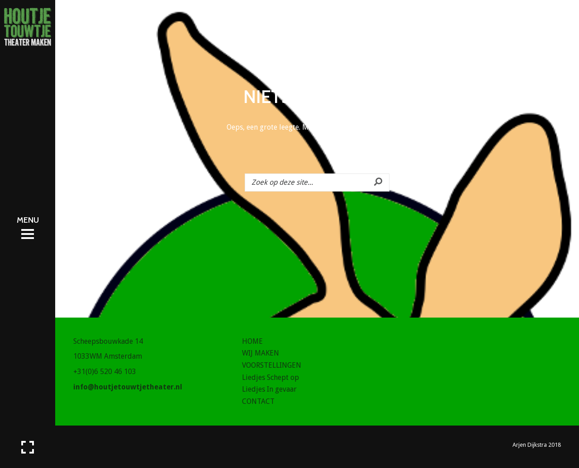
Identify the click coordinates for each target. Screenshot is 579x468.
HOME (252, 341)
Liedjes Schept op (270, 377)
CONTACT (258, 401)
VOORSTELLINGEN (271, 365)
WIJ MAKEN (260, 353)
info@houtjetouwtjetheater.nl (127, 387)
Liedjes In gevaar (269, 389)
